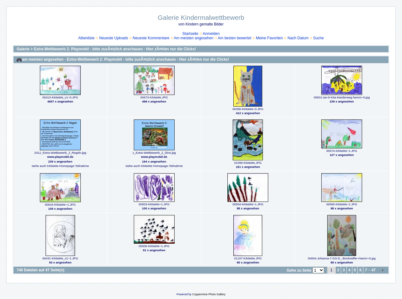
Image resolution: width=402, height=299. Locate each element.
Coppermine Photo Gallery (208, 294)
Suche (318, 38)
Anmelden (211, 33)
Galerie (23, 49)
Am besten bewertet (234, 38)
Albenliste (86, 38)
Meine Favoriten (269, 38)
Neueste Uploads (113, 38)
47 (374, 270)
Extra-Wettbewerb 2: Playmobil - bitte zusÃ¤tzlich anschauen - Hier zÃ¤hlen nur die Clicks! (115, 49)
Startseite (190, 33)
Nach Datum (298, 38)
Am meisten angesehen (193, 38)
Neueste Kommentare (151, 38)
